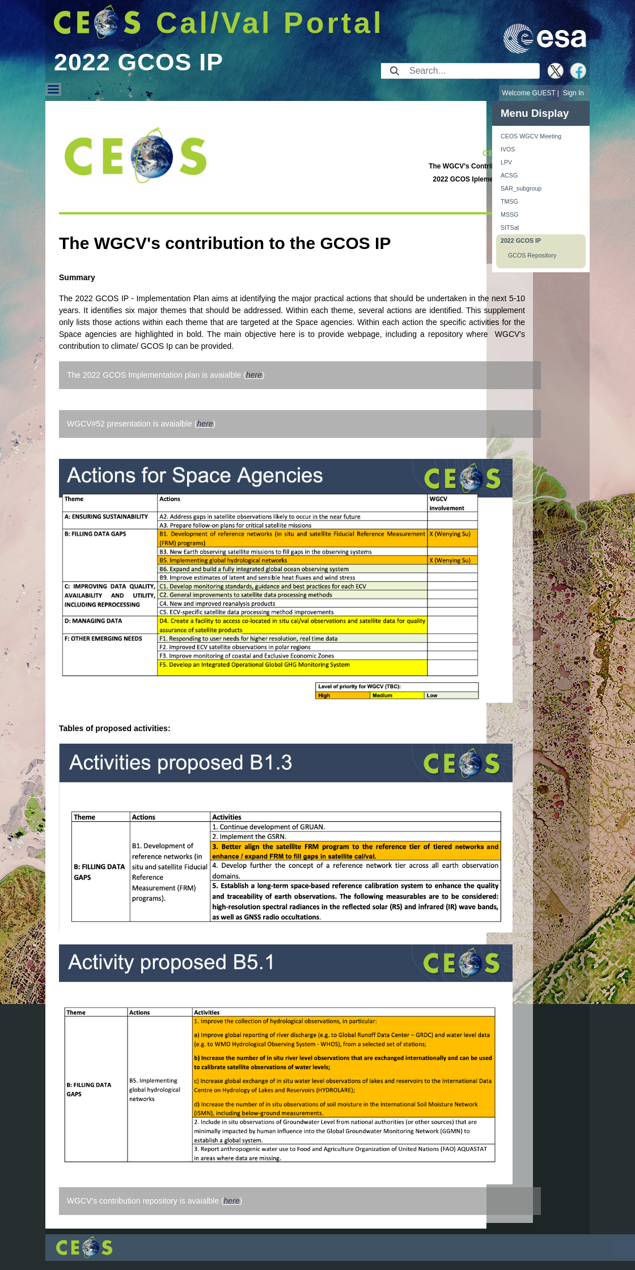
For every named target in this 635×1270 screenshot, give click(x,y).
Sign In (573, 93)
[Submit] (395, 71)
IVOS (508, 149)
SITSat (510, 227)
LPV (506, 162)
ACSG (509, 175)
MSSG (509, 214)
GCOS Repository (532, 255)
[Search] (471, 71)
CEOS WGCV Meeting (531, 136)
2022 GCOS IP (521, 240)
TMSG (509, 201)
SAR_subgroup (521, 188)
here (254, 374)
